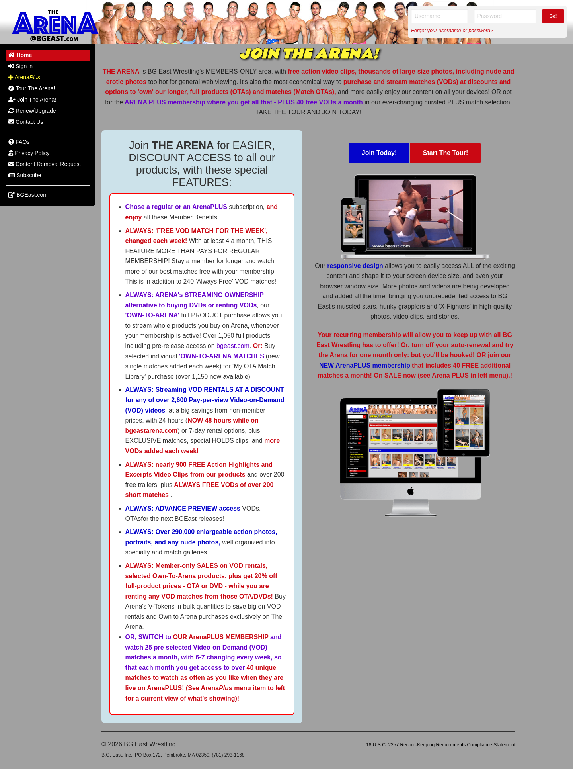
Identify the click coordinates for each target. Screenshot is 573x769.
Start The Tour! (445, 152)
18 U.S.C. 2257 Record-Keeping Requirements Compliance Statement (440, 744)
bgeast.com (232, 345)
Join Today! (379, 152)
